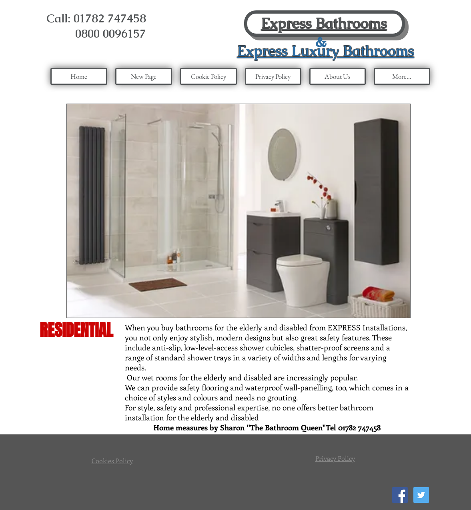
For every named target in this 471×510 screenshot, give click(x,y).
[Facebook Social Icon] (400, 495)
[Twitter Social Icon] (421, 495)
